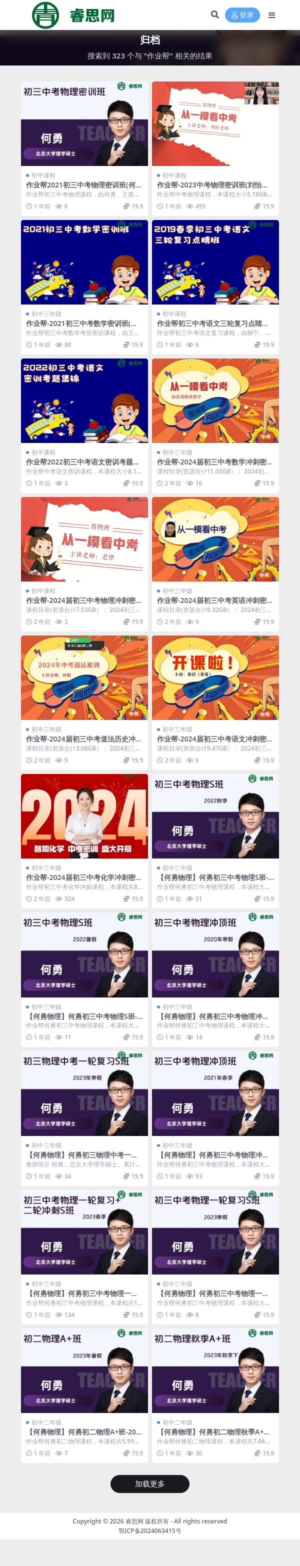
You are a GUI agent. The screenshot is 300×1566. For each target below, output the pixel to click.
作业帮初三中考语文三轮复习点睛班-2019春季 (214, 327)
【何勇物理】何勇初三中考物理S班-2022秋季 (214, 881)
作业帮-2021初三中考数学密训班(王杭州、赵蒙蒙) (82, 327)
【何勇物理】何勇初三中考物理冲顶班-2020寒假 (213, 1021)
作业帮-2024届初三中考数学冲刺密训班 (215, 466)
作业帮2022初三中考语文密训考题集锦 (83, 466)
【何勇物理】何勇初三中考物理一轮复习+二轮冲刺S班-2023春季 (82, 1297)
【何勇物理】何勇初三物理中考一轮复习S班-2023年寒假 (82, 1159)
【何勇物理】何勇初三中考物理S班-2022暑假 (83, 1021)
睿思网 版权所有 (147, 1521)
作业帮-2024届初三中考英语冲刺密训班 (215, 605)
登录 (243, 15)
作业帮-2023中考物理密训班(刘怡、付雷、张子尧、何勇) (212, 189)
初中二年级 (47, 1422)
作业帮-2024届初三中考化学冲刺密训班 (84, 881)
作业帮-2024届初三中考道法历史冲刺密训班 (84, 743)
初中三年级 (47, 314)
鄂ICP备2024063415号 (150, 1530)
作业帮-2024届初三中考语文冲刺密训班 (215, 743)
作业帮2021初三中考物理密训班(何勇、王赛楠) (81, 189)
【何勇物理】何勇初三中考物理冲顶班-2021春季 (213, 1159)
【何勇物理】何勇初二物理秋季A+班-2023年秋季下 (215, 1436)
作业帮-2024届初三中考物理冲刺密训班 (84, 605)
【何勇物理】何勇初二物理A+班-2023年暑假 (83, 1436)
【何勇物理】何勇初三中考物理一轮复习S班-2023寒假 (213, 1297)
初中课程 (44, 175)
